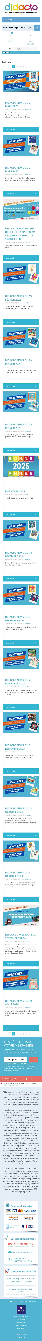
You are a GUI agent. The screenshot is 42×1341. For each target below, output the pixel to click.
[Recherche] (37, 28)
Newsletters (28, 109)
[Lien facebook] (20, 1079)
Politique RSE (21, 1319)
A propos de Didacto (21, 1316)
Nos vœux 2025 (15, 491)
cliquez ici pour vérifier (10, 1085)
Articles (26, 494)
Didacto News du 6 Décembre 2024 (17, 618)
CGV (21, 1331)
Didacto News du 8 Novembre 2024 (17, 746)
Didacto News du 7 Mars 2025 (17, 169)
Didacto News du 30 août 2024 (18, 1002)
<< (3, 66)
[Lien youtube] (26, 1079)
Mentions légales (21, 1335)
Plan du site (21, 1338)
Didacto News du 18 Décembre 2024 (18, 554)
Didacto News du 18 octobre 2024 (18, 810)
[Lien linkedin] (37, 1079)
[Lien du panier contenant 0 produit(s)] (10, 39)
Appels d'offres (21, 1325)
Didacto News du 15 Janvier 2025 (18, 426)
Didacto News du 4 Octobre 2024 (17, 874)
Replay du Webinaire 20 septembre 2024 (20, 936)
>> (30, 66)
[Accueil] (4, 48)
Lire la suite (10, 129)
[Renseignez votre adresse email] (15, 1059)
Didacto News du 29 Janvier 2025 (18, 362)
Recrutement (21, 1328)
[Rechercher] (20, 28)
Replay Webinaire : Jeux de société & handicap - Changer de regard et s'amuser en (20, 234)
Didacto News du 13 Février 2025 (18, 297)
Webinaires (27, 242)
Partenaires (21, 1322)
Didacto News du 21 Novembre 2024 (18, 681)
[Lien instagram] (32, 1079)
